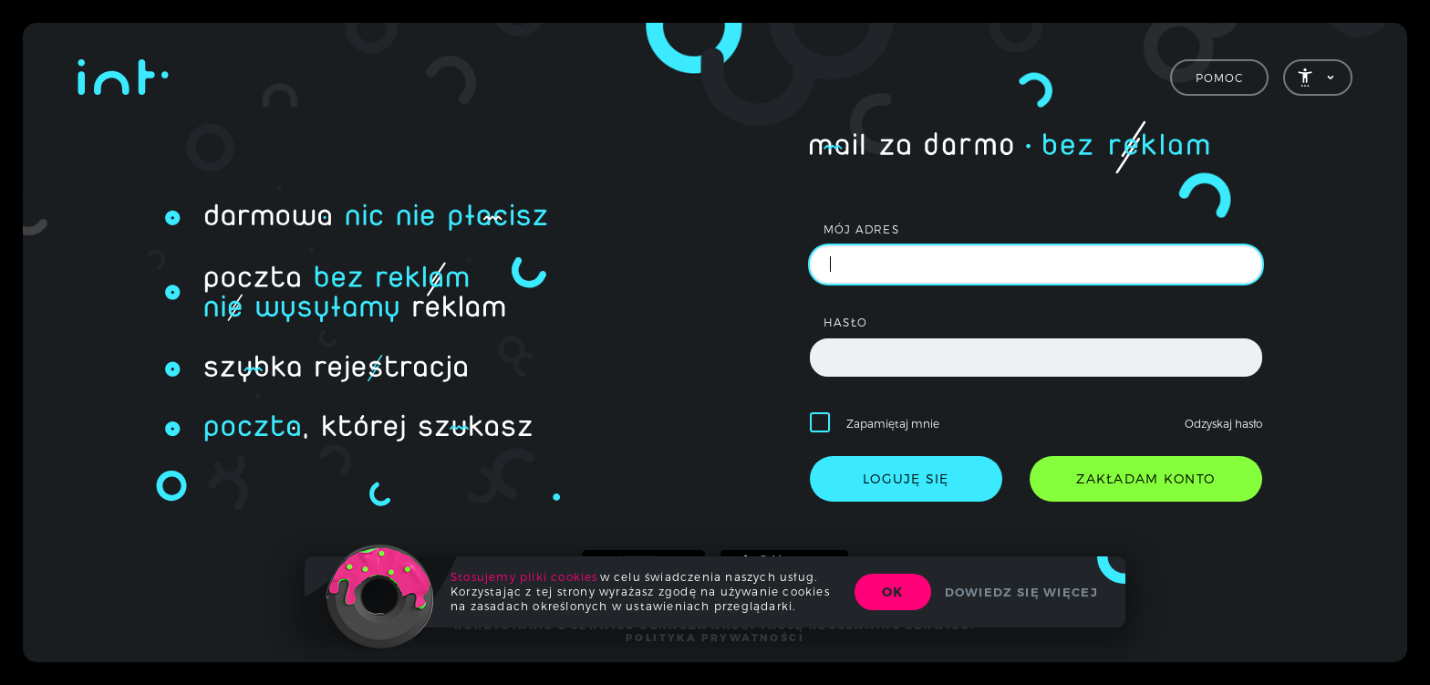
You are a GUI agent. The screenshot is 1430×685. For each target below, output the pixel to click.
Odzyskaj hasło (1223, 423)
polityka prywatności (715, 637)
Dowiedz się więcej (1021, 592)
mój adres (861, 229)
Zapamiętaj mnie (892, 423)
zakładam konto (1145, 478)
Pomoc (1219, 77)
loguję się (906, 478)
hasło (845, 322)
